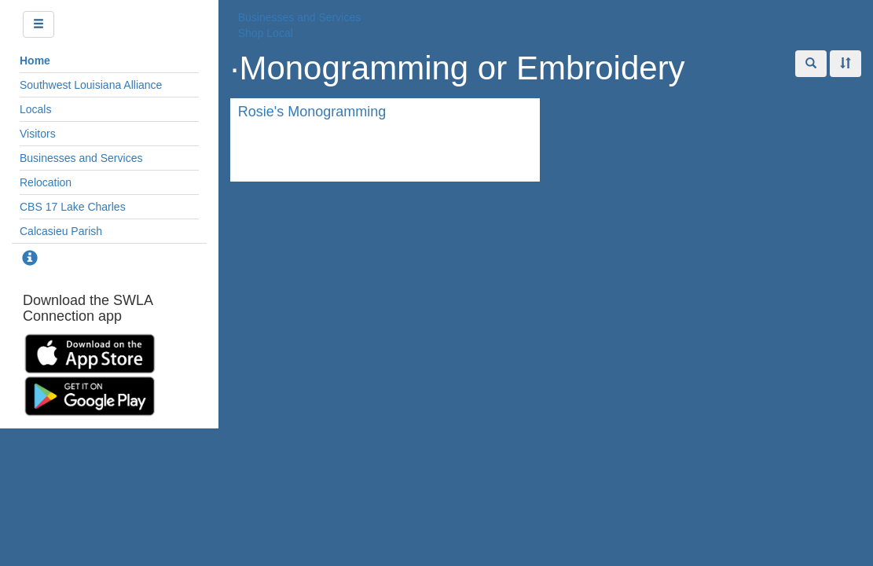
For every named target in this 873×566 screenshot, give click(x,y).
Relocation (46, 182)
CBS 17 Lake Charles (73, 206)
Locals (35, 109)
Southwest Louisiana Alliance (91, 85)
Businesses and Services (81, 158)
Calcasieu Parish (61, 231)
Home (35, 60)
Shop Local (265, 33)
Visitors (38, 133)
